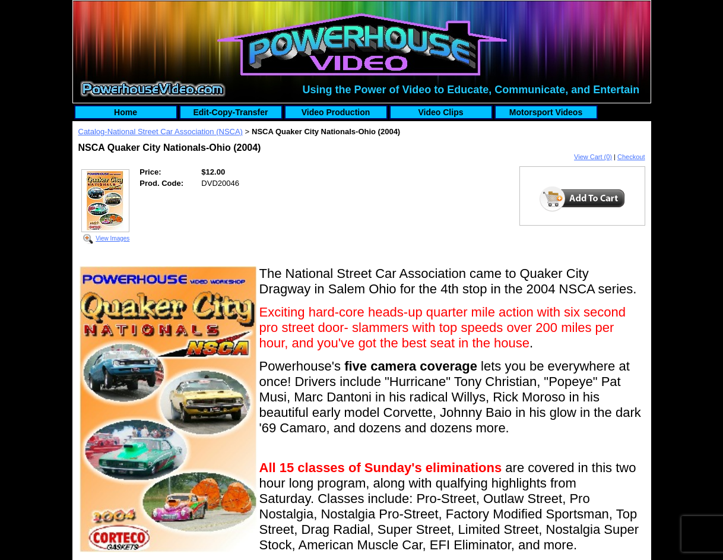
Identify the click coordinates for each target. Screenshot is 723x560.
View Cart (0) (593, 156)
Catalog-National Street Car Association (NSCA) (160, 131)
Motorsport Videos (545, 112)
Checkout (631, 156)
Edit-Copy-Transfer (230, 112)
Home (125, 112)
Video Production (336, 112)
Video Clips (441, 112)
